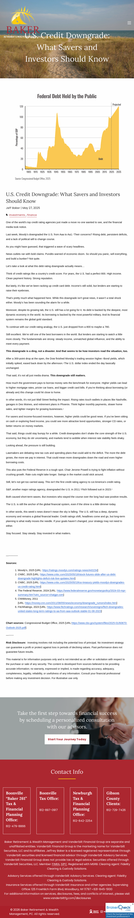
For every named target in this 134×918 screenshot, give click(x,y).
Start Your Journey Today (67, 739)
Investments (17, 215)
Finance (32, 215)
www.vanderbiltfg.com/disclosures (67, 898)
